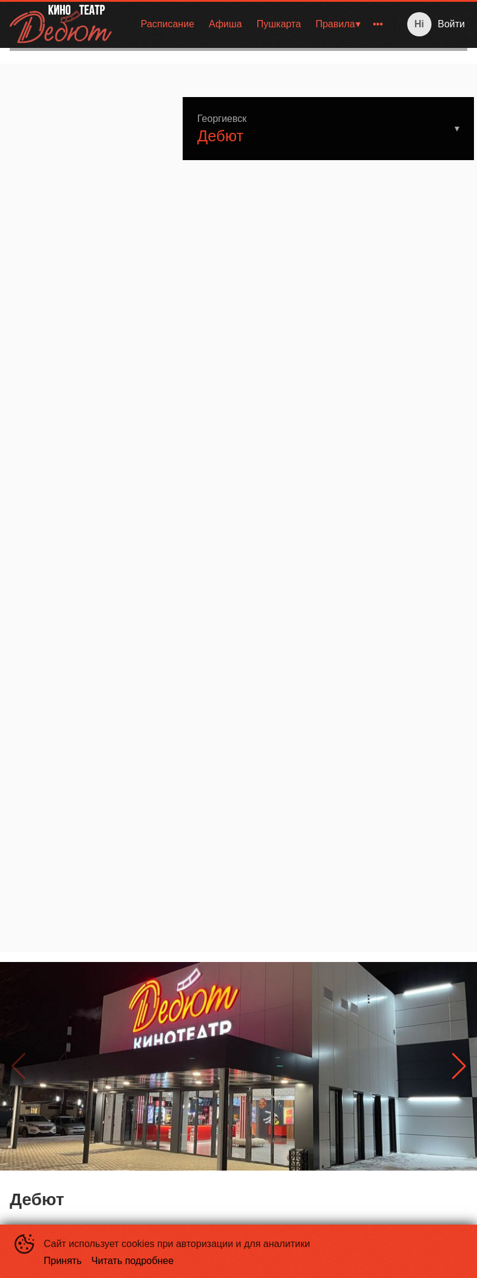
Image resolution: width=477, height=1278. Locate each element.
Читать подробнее (133, 1261)
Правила (335, 24)
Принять (63, 1261)
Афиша (225, 24)
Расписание (167, 24)
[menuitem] (167, 24)
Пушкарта (279, 24)
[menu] (255, 24)
